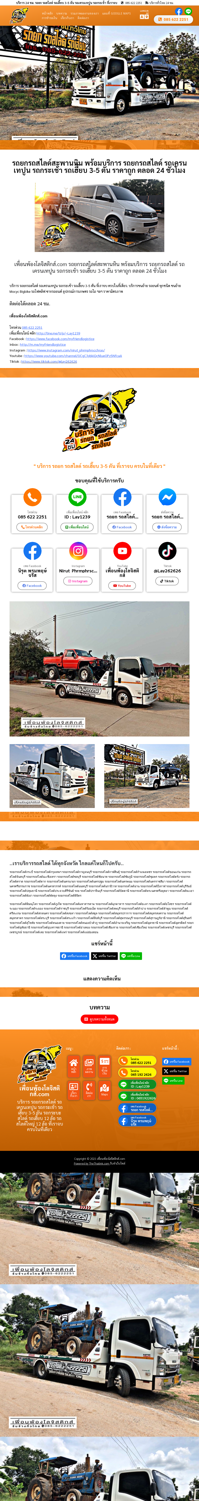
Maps (104, 1094)
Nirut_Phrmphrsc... (78, 570)
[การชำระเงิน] (104, 1061)
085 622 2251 (32, 327)
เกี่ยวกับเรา (67, 18)
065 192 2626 (141, 1074)
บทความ (61, 13)
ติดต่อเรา (83, 18)
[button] (4, 83)
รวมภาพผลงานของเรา (85, 13)
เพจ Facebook (122, 512)
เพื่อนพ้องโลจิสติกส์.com (39, 1090)
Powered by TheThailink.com (92, 1163)
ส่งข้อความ (167, 512)
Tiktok (167, 566)
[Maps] (104, 1087)
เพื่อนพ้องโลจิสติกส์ (122, 572)
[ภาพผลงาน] (89, 1062)
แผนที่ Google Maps (116, 13)
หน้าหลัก (47, 13)
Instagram (78, 566)
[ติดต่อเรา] (89, 1086)
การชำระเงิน (49, 18)
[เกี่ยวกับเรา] (73, 1086)
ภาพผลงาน (89, 1070)
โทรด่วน (32, 512)
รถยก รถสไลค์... (122, 516)
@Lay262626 (167, 570)
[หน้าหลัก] (73, 1062)
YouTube (122, 566)
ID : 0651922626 (143, 1097)
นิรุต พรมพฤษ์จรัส (32, 572)
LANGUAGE (144, 11)
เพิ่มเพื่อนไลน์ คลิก (77, 512)
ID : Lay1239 (77, 516)
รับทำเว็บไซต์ (117, 1163)
